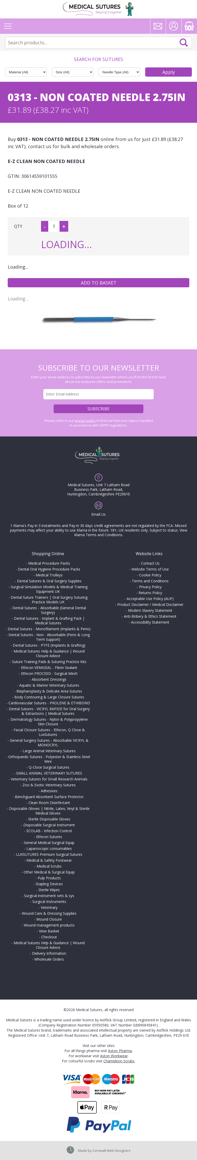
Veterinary (49, 907)
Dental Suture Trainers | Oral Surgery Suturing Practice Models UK (49, 599)
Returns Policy (150, 592)
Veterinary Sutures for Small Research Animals (49, 779)
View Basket (49, 931)
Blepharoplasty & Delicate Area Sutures (49, 691)
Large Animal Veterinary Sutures (49, 750)
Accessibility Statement (150, 622)
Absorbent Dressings (49, 679)
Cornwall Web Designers (111, 1150)
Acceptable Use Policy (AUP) (150, 598)
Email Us (98, 514)
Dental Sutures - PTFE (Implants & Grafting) (49, 645)
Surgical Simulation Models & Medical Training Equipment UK (49, 589)
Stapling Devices (49, 883)
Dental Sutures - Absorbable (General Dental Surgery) (49, 610)
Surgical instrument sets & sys (49, 895)
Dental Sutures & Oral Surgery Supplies (49, 580)
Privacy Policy (150, 586)
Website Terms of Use (150, 569)
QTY (18, 226)
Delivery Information (49, 953)
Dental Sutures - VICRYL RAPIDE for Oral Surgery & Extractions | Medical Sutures (49, 711)
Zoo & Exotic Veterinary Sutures (49, 784)
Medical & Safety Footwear (49, 860)
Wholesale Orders (49, 959)
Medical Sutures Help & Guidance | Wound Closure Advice (49, 653)
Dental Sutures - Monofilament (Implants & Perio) (49, 628)
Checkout (49, 936)
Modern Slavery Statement (150, 610)
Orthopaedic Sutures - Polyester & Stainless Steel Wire (49, 759)
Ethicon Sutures (49, 836)
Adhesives (49, 790)
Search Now (183, 42)
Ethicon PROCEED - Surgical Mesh (49, 673)
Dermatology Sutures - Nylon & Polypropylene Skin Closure (49, 721)
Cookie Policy (150, 575)
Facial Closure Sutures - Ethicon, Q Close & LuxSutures (49, 732)
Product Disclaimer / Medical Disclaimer (150, 604)
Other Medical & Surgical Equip (49, 872)
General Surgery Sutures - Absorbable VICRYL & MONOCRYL (49, 742)
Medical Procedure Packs (49, 563)
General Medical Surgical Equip (49, 842)
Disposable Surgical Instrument (49, 824)
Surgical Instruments (49, 901)
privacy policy (85, 420)
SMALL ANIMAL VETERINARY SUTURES (49, 773)
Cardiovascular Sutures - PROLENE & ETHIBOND (49, 702)
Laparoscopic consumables (49, 848)
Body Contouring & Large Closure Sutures (49, 697)
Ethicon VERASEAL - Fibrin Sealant (49, 667)
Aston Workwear (114, 1055)
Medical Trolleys (49, 575)
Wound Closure (49, 919)
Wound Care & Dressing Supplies (49, 913)
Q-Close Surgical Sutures (49, 767)
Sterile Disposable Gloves (49, 819)
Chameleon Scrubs (118, 1061)
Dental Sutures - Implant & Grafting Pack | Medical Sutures (49, 620)
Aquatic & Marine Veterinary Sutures (49, 685)
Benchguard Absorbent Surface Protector (49, 796)
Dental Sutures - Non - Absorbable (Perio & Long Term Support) (49, 637)
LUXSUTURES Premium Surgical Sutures (49, 854)
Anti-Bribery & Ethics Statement (150, 616)
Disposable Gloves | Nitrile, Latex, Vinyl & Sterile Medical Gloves (49, 811)
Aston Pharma (120, 1050)
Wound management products (49, 925)
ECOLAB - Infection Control (49, 830)
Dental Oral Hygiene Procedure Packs (49, 569)
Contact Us (150, 563)
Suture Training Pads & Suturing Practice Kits (49, 661)
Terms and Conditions (150, 580)
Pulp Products (49, 878)
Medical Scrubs (49, 866)
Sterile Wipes (49, 889)
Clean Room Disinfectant (49, 802)
